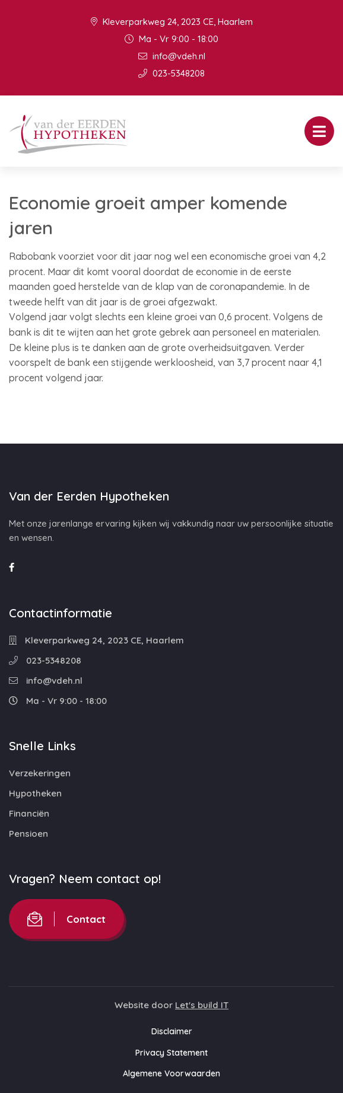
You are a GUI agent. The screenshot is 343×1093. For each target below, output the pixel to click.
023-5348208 (171, 73)
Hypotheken (35, 793)
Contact (66, 919)
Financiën (29, 813)
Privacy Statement (171, 1052)
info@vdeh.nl (171, 56)
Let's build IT (201, 1005)
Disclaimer (171, 1031)
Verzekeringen (40, 773)
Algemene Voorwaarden (171, 1073)
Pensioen (28, 833)
